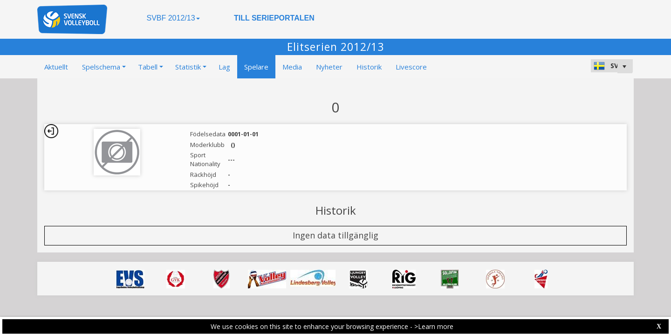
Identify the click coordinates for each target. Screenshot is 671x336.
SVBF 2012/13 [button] (172, 18)
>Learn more (433, 326)
